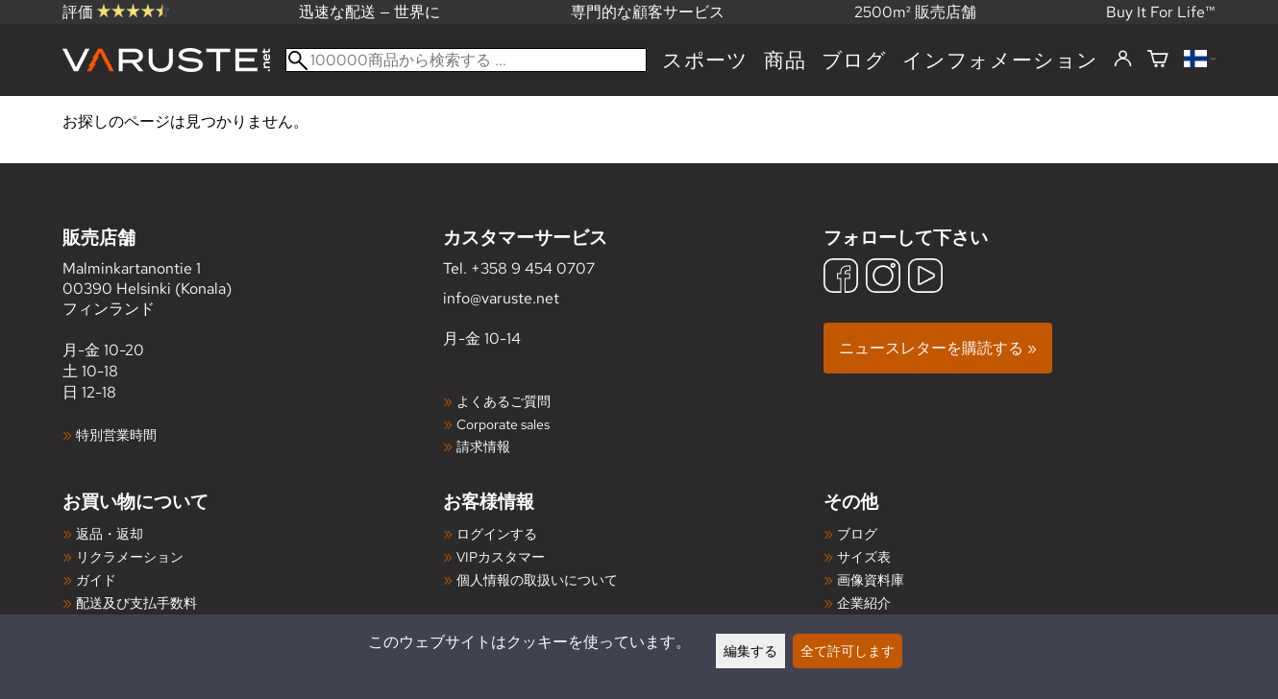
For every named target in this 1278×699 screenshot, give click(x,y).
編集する (750, 650)
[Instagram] (883, 278)
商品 (785, 60)
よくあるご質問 (503, 401)
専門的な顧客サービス (648, 12)
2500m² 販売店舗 (915, 12)
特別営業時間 (116, 434)
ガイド (96, 579)
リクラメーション (130, 556)
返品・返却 (109, 533)
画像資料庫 (870, 579)
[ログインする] (1123, 59)
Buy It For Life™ (1161, 12)
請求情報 (483, 446)
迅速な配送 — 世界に (369, 12)
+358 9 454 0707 (533, 268)
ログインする (496, 533)
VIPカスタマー (500, 556)
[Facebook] (840, 278)
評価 (115, 12)
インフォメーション (1000, 60)
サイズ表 (864, 556)
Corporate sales (503, 424)
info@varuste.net (501, 298)
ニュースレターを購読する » (938, 348)
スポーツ (705, 60)
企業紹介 (864, 602)
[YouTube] (925, 278)
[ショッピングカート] (1157, 60)
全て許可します (847, 650)
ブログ (854, 60)
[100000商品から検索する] (466, 60)
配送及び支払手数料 (136, 602)
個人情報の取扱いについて (537, 579)
